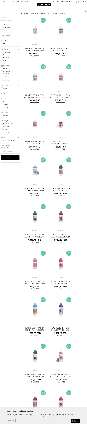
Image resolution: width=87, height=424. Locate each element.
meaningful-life (8, 146)
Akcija (5, 143)
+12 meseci (6, 44)
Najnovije (6, 140)
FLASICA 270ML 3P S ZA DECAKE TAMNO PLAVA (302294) (54, 139)
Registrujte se (67, 2)
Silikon (5, 102)
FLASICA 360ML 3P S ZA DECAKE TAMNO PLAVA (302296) (54, 220)
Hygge (5, 82)
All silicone (6, 66)
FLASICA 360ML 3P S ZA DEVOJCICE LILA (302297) (32, 261)
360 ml (5, 121)
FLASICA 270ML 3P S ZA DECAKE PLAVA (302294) (32, 139)
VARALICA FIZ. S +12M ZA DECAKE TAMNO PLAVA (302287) (76, 342)
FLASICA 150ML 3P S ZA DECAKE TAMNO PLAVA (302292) (54, 59)
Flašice (4, 28)
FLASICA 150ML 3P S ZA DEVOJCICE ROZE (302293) (54, 99)
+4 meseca (6, 47)
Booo (4, 74)
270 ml (5, 118)
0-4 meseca (7, 49)
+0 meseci (6, 41)
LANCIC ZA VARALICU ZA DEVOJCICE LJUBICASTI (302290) (32, 342)
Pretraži (10, 171)
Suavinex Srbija (6, 15)
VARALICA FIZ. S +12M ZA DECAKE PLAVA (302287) (54, 342)
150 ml (5, 116)
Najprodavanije (8, 138)
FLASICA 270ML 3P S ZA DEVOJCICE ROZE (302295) (54, 180)
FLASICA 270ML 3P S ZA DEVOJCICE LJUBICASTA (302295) (32, 180)
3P (4, 58)
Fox (4, 77)
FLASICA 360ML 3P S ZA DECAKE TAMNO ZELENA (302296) (76, 220)
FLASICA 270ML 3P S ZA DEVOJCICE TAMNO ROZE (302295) (76, 180)
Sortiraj (58, 19)
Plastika (5, 129)
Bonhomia (6, 71)
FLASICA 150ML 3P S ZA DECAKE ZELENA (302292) (76, 59)
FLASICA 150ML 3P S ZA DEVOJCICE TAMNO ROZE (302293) (76, 99)
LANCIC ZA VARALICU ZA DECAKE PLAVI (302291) (32, 301)
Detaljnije (11, 420)
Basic (5, 69)
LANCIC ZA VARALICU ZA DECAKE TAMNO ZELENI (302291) (76, 301)
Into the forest (7, 88)
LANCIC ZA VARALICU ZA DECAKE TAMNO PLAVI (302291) (54, 301)
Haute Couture (7, 80)
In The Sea (6, 85)
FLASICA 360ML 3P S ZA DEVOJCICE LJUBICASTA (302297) (54, 261)
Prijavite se (68, 393)
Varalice (4, 26)
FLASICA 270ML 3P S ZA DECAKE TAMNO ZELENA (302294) (76, 139)
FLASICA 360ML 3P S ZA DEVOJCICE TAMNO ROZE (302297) (76, 261)
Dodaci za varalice (7, 34)
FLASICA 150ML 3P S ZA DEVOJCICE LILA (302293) (32, 99)
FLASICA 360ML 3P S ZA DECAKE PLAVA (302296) (32, 220)
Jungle (5, 90)
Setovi (4, 31)
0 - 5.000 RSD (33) (9, 154)
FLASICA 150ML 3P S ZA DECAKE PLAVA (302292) (32, 59)
